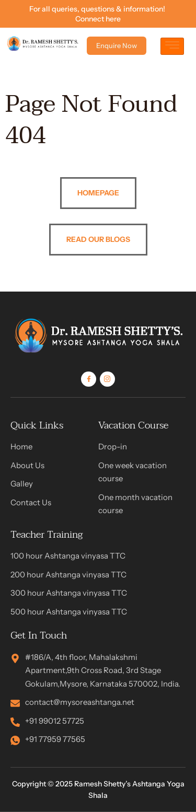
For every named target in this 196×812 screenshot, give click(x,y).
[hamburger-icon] (172, 46)
